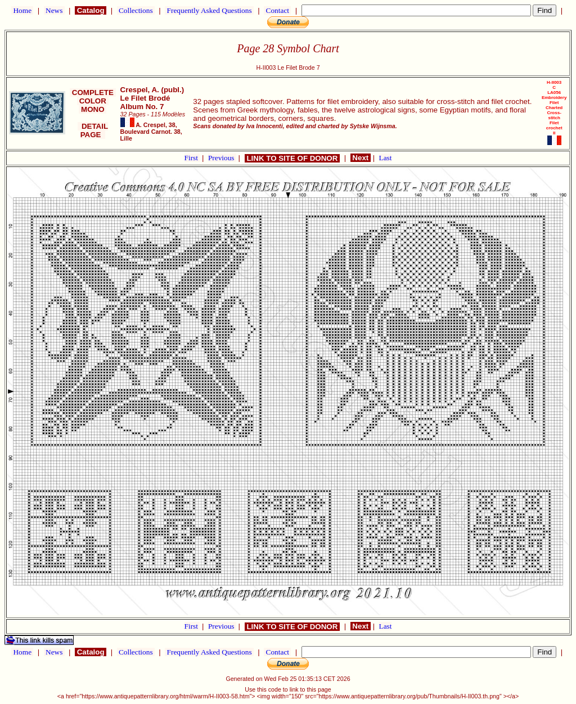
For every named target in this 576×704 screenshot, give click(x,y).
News (54, 10)
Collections (136, 10)
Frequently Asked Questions (209, 10)
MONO (92, 109)
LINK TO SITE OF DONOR (292, 158)
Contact (277, 10)
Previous (222, 158)
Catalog (90, 10)
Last (385, 158)
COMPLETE (92, 92)
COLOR (93, 101)
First (192, 158)
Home (22, 10)
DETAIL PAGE (93, 130)
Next (360, 158)
